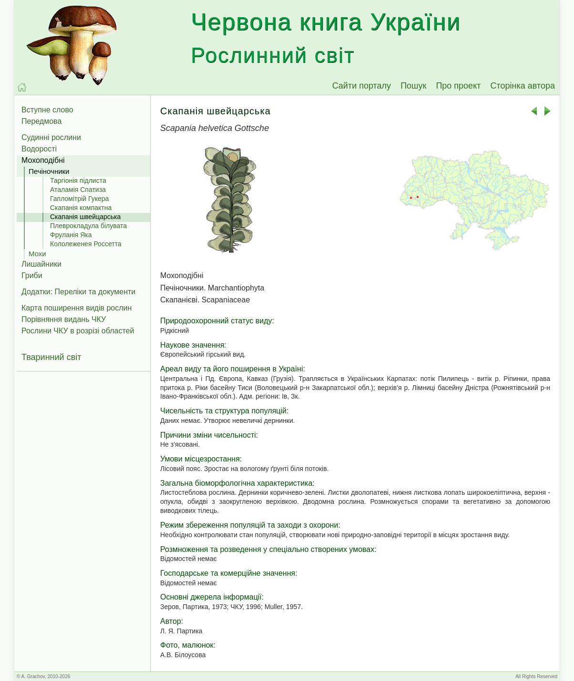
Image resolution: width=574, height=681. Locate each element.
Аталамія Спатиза (78, 189)
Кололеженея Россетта (86, 244)
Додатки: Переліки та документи (78, 292)
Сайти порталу (361, 85)
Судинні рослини (51, 137)
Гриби (31, 275)
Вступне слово (47, 110)
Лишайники (41, 264)
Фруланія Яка (71, 235)
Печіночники (49, 171)
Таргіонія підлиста (78, 180)
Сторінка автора (522, 85)
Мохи (37, 254)
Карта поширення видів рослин (76, 308)
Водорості (39, 149)
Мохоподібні (43, 160)
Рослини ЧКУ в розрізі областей (77, 331)
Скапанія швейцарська (85, 216)
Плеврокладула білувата (88, 226)
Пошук (413, 85)
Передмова (41, 121)
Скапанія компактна (81, 207)
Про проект (458, 85)
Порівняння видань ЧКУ (63, 319)
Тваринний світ (51, 357)
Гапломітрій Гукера (79, 198)
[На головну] (22, 87)
